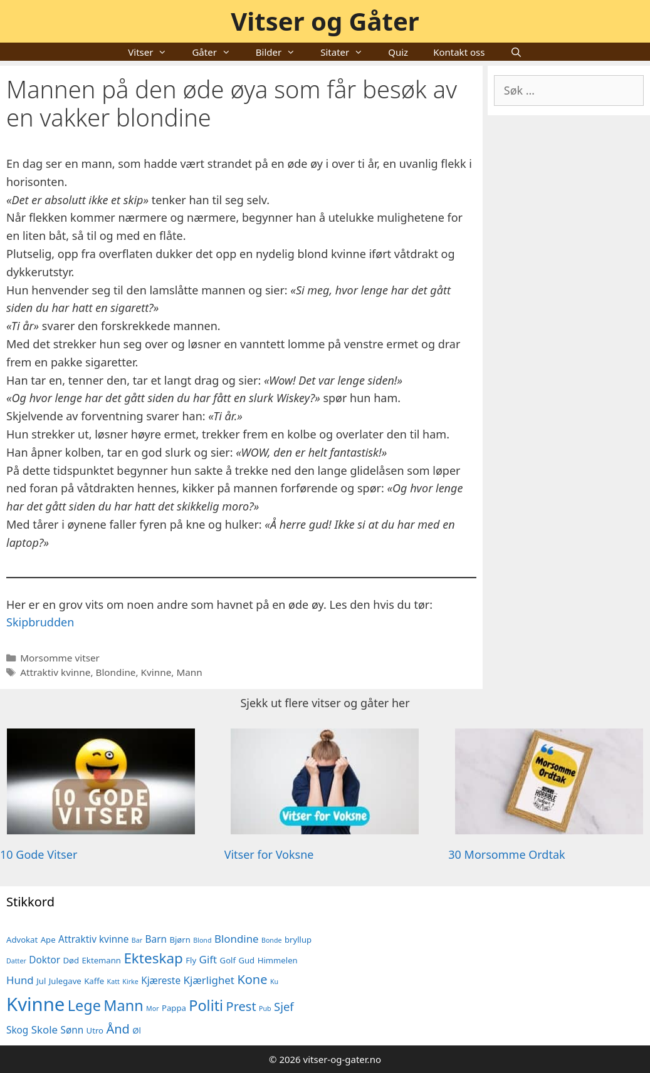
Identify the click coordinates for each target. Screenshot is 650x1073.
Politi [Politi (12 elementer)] (206, 1005)
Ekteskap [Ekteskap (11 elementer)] (152, 958)
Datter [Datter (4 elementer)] (16, 960)
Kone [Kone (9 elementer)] (252, 979)
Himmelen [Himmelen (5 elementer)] (278, 960)
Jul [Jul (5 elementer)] (41, 981)
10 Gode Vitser (38, 854)
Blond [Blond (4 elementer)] (202, 940)
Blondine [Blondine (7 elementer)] (236, 938)
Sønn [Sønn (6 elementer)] (72, 1030)
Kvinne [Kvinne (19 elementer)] (35, 1004)
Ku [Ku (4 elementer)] (274, 981)
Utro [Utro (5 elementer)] (94, 1030)
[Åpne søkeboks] (515, 52)
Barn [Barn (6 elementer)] (156, 939)
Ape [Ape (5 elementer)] (48, 939)
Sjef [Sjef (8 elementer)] (284, 1006)
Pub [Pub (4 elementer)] (265, 1008)
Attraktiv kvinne (55, 672)
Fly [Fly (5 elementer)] (191, 960)
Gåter (217, 52)
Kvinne (156, 672)
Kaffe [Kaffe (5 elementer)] (94, 981)
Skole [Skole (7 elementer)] (44, 1029)
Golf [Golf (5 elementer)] (228, 960)
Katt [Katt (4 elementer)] (113, 981)
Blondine (115, 672)
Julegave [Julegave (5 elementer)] (65, 981)
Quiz (398, 52)
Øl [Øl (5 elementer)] (136, 1030)
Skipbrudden (40, 622)
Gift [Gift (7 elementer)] (208, 959)
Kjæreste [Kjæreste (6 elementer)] (161, 980)
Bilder (282, 52)
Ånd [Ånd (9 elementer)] (117, 1028)
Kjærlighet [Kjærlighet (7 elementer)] (208, 980)
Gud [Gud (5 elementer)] (246, 960)
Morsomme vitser (60, 657)
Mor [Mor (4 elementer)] (152, 1008)
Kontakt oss (459, 52)
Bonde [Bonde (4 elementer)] (271, 940)
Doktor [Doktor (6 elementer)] (44, 959)
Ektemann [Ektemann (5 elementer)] (101, 960)
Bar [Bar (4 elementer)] (137, 940)
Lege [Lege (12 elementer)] (84, 1005)
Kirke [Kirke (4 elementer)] (130, 981)
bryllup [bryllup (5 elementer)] (298, 939)
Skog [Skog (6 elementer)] (17, 1030)
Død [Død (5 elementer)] (71, 960)
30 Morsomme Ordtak (506, 854)
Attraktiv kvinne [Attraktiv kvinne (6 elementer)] (93, 939)
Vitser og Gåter (325, 21)
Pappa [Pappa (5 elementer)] (174, 1007)
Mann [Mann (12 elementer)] (123, 1005)
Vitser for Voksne (269, 854)
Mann (189, 672)
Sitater (347, 52)
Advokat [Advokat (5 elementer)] (22, 939)
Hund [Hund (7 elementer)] (20, 980)
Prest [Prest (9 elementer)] (241, 1006)
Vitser (153, 52)
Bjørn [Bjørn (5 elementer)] (179, 939)
